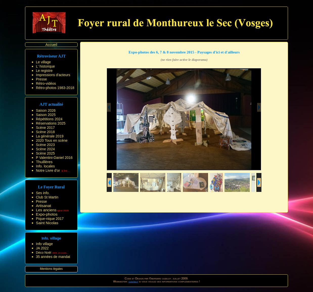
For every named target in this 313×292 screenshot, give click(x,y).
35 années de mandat (53, 257)
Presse (41, 79)
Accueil (51, 45)
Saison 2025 (46, 115)
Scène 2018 (45, 132)
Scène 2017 (45, 128)
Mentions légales (51, 269)
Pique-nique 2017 (50, 219)
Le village (43, 62)
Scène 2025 (45, 153)
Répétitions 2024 (49, 119)
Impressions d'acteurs (53, 75)
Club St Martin (47, 197)
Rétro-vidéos (46, 83)
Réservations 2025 (50, 123)
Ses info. (43, 193)
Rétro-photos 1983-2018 (55, 88)
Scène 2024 (45, 149)
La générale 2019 (49, 136)
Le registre (44, 71)
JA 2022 (42, 248)
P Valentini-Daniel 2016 (54, 158)
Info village (44, 244)
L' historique (45, 66)
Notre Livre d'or (48, 170)
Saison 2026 (46, 110)
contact (133, 281)
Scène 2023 (45, 145)
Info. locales (45, 166)
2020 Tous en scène (52, 140)
